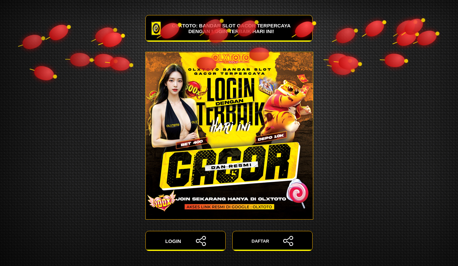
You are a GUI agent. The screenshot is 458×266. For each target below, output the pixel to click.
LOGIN (185, 241)
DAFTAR (273, 241)
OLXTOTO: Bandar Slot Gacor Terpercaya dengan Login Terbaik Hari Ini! (229, 28)
